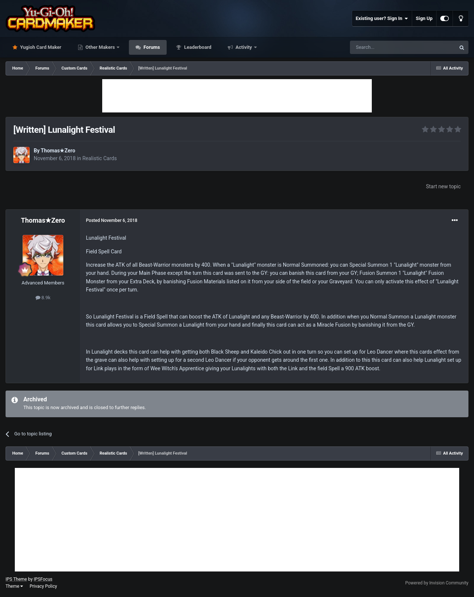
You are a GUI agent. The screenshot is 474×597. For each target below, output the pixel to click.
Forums (151, 47)
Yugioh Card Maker (40, 47)
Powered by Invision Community (436, 583)
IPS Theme (16, 579)
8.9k (43, 297)
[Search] (385, 47)
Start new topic (443, 186)
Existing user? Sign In (382, 18)
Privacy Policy (43, 586)
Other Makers (100, 47)
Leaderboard (197, 47)
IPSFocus (43, 579)
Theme (14, 586)
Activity (243, 47)
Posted (111, 220)
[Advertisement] (237, 95)
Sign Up (424, 18)
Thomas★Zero (58, 151)
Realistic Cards (99, 158)
